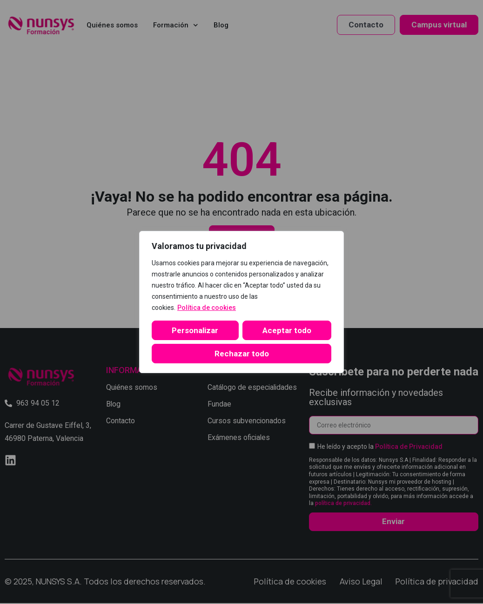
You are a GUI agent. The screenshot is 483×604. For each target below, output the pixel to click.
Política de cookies (206, 307)
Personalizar (193, 330)
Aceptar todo (241, 353)
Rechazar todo (285, 330)
